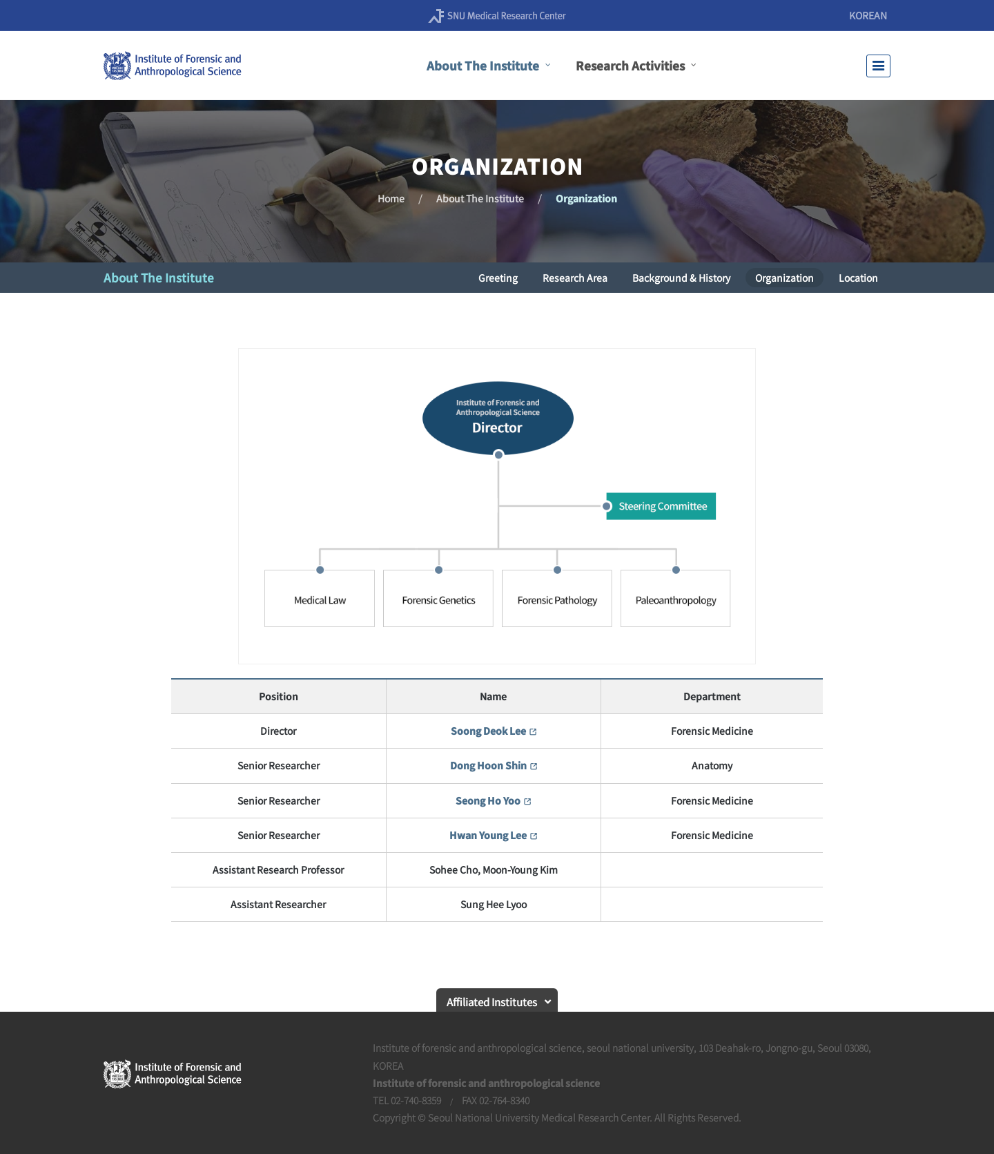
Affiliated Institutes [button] (492, 1001)
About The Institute (480, 198)
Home (391, 198)
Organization (586, 198)
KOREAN (868, 15)
